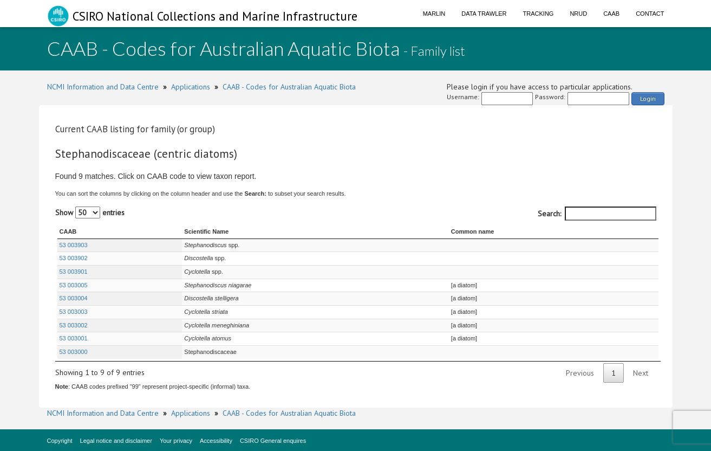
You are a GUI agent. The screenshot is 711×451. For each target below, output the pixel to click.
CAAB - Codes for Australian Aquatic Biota (289, 87)
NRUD (578, 13)
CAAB (611, 13)
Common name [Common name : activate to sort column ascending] (472, 231)
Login (648, 98)
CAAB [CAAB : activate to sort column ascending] (68, 231)
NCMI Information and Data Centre (103, 87)
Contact (650, 13)
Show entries (90, 212)
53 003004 (74, 298)
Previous (580, 373)
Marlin (434, 13)
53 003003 (74, 311)
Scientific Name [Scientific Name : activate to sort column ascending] (206, 231)
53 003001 (74, 338)
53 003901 (74, 271)
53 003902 (74, 258)
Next (640, 373)
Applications (190, 87)
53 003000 (74, 352)
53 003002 (74, 325)
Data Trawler (483, 13)
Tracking (538, 13)
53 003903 (74, 245)
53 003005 (74, 285)
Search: (597, 214)
